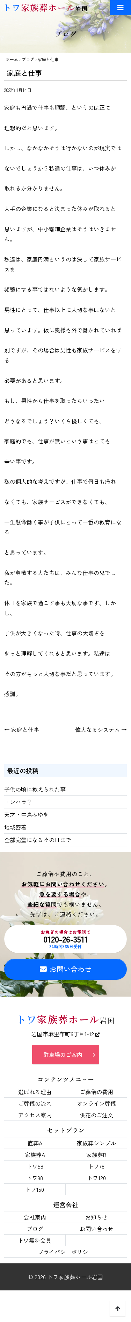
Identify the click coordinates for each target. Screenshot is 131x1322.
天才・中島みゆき (26, 814)
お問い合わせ (66, 969)
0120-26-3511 (65, 939)
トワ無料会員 (34, 1240)
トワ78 (96, 1166)
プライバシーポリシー (66, 1252)
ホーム (12, 59)
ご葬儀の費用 (96, 1092)
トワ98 (35, 1178)
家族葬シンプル (96, 1143)
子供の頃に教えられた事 (35, 789)
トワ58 (35, 1166)
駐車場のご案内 (62, 1054)
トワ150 (34, 1189)
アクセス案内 (35, 1115)
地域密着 (15, 827)
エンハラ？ (18, 802)
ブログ (28, 59)
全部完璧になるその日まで (37, 839)
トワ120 (96, 1178)
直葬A (35, 1143)
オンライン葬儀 (96, 1103)
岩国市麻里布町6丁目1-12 (65, 1034)
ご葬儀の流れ (35, 1103)
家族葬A (35, 1154)
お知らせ (96, 1217)
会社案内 (35, 1217)
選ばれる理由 (35, 1092)
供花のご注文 (96, 1115)
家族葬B (96, 1154)
